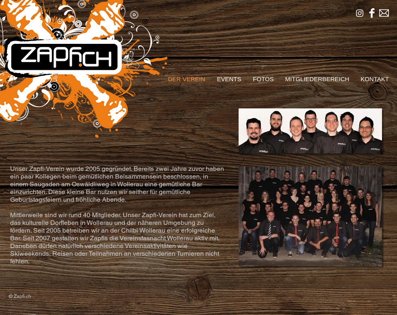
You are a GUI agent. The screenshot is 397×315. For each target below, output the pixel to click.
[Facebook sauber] (372, 13)
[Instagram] (360, 13)
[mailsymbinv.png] (384, 13)
